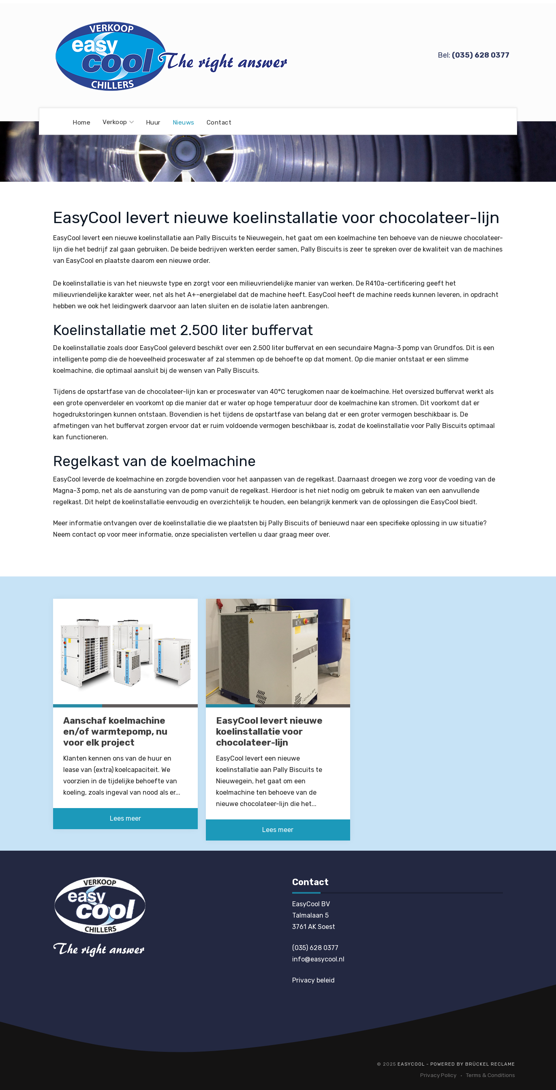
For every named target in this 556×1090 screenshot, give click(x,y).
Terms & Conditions (490, 1075)
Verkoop (118, 122)
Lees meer (125, 818)
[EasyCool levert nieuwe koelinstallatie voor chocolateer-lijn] (278, 652)
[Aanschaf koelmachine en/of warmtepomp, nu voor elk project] (125, 652)
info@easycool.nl (318, 959)
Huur (153, 122)
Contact (219, 122)
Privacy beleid (313, 980)
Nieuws (184, 122)
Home (81, 122)
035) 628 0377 (481, 55)
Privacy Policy (438, 1075)
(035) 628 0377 (315, 948)
